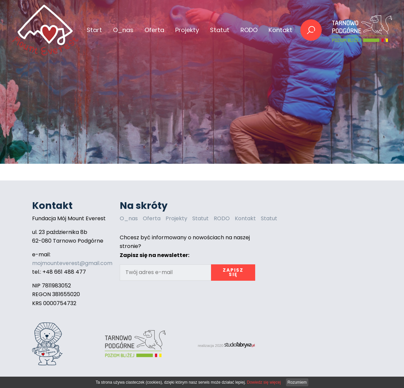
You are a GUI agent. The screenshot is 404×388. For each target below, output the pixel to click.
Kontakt (280, 30)
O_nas (123, 30)
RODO (249, 30)
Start (94, 30)
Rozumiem (297, 382)
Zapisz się (233, 272)
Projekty (176, 218)
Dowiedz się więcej (264, 382)
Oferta (152, 218)
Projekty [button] (187, 30)
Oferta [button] (154, 30)
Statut (219, 30)
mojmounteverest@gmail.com (72, 263)
